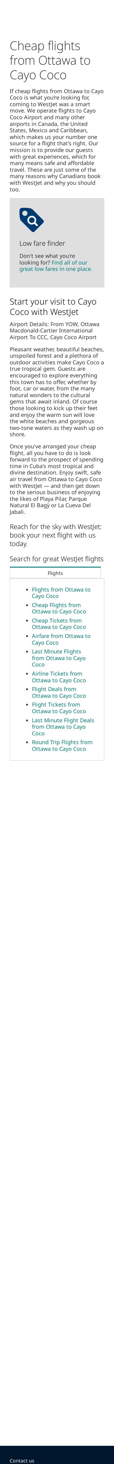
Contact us (22, 1460)
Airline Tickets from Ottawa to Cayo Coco (59, 677)
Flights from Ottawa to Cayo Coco (61, 593)
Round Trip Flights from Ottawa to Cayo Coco (62, 745)
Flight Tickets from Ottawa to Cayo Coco (59, 708)
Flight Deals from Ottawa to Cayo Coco (59, 692)
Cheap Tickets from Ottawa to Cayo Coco (59, 624)
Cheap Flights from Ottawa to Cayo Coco (59, 608)
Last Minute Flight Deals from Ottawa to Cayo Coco (63, 727)
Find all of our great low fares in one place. (55, 266)
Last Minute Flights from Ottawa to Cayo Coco (59, 658)
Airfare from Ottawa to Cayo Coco (61, 639)
